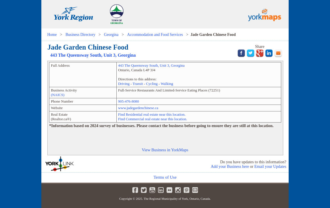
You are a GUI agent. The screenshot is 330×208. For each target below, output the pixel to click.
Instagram (178, 190)
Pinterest (186, 190)
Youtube (152, 190)
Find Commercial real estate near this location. (152, 119)
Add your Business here (230, 166)
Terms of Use (165, 177)
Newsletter (195, 190)
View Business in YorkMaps (165, 150)
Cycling (152, 83)
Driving (123, 83)
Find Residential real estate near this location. (151, 114)
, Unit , (93, 55)
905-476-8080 (128, 101)
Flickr (169, 190)
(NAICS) (57, 95)
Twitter (144, 190)
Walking (167, 83)
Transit (138, 83)
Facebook (135, 190)
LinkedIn (161, 190)
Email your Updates (270, 166)
